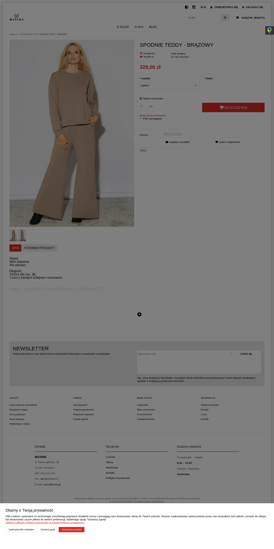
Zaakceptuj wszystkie (71, 529)
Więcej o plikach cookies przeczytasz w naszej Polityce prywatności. (45, 522)
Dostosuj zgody (48, 529)
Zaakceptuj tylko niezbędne (21, 529)
